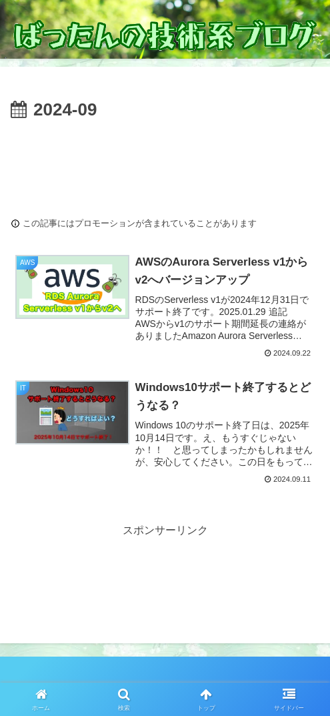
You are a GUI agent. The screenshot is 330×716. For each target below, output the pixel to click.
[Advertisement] (165, 165)
